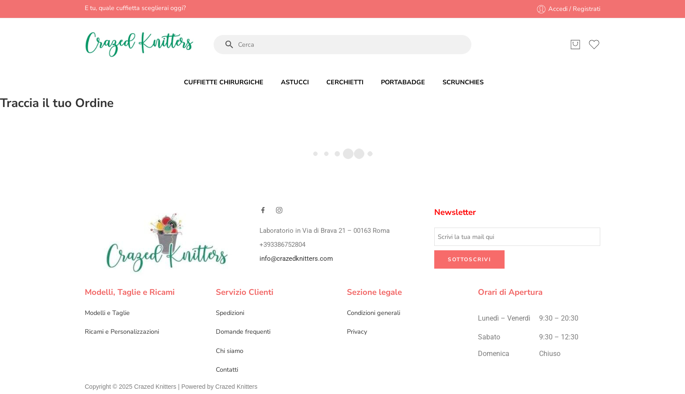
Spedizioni (230, 312)
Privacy (357, 331)
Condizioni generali (373, 312)
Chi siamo (229, 350)
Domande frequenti (243, 331)
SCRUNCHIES (463, 82)
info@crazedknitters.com (296, 259)
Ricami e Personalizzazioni (122, 331)
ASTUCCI (295, 82)
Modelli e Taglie (107, 312)
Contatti (227, 369)
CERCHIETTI (344, 82)
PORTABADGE (403, 82)
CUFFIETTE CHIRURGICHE (223, 82)
